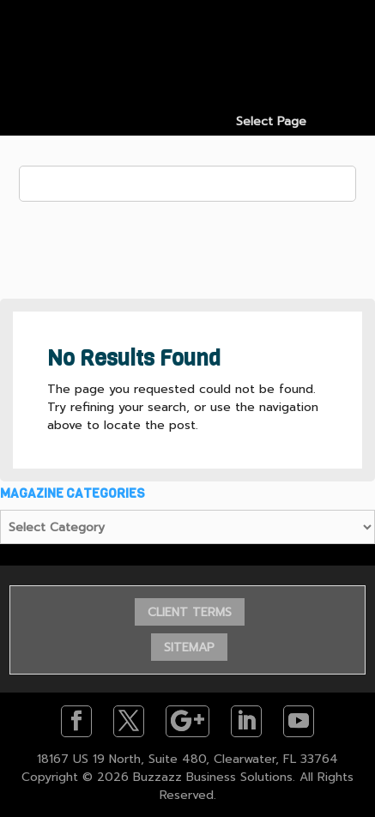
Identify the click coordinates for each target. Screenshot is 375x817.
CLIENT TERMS (190, 612)
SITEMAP (189, 647)
